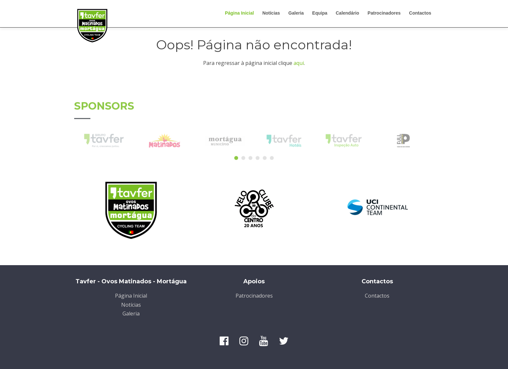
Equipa (320, 13)
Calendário (347, 13)
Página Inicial (239, 13)
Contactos (420, 13)
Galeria (296, 13)
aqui (299, 63)
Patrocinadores (384, 13)
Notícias (271, 13)
